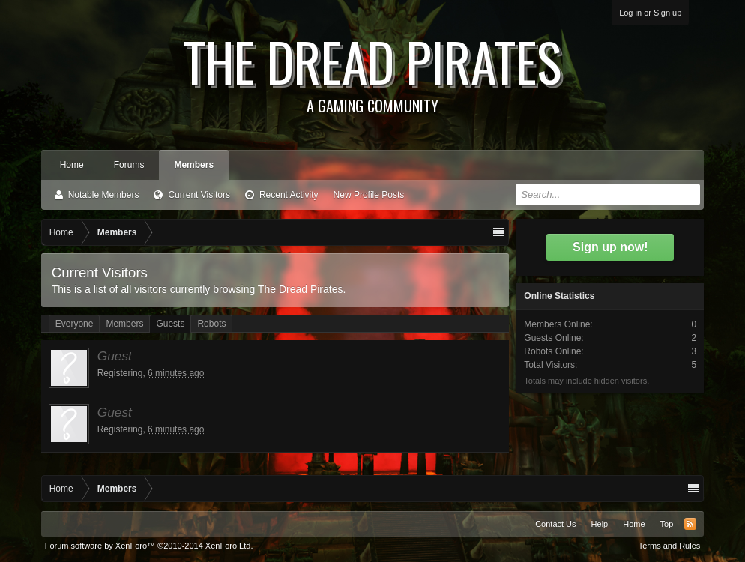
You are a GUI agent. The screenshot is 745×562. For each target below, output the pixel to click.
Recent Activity (289, 195)
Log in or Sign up (650, 12)
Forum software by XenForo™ (149, 545)
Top (667, 523)
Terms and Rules (670, 545)
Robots (211, 323)
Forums (129, 165)
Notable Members (103, 195)
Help (600, 523)
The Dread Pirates (373, 69)
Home (72, 165)
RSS (690, 524)
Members (194, 165)
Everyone (74, 323)
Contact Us (555, 523)
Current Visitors (198, 195)
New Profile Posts (369, 195)
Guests (170, 323)
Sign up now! (610, 247)
